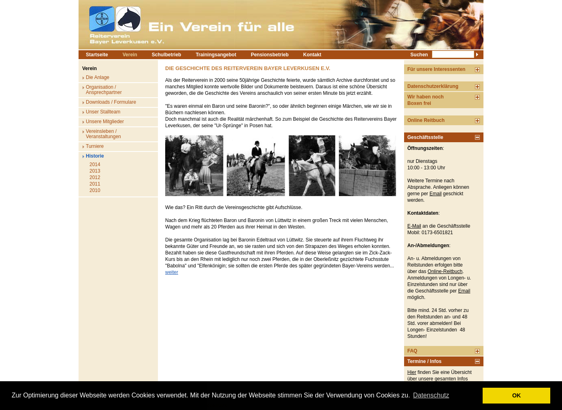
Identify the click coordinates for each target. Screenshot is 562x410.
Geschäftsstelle (425, 137)
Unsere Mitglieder (105, 121)
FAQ (412, 351)
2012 (94, 177)
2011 (94, 184)
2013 (94, 171)
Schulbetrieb (166, 55)
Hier (411, 372)
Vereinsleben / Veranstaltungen (103, 133)
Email (436, 193)
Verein (130, 55)
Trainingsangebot (216, 55)
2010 (94, 190)
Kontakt (312, 55)
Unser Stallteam (103, 112)
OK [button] (516, 395)
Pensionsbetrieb (269, 55)
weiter (171, 272)
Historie (95, 156)
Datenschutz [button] (431, 395)
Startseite (97, 55)
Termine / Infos (424, 361)
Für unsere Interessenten (436, 69)
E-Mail (414, 226)
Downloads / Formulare (111, 102)
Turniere (95, 146)
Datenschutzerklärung (432, 86)
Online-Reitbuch (445, 271)
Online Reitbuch (426, 120)
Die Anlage (97, 77)
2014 (94, 164)
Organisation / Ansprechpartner (104, 89)
